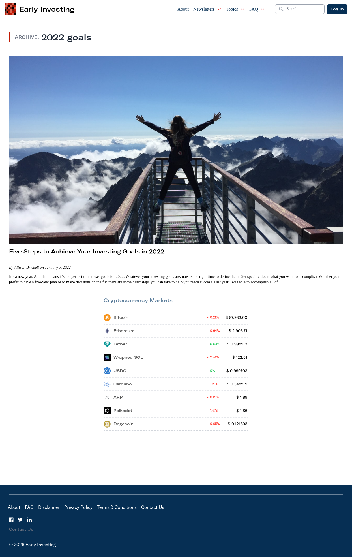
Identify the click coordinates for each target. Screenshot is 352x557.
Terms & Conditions (117, 507)
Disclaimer (49, 507)
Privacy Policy (78, 507)
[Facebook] (11, 519)
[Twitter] (20, 519)
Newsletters (207, 9)
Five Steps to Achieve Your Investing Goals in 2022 (86, 251)
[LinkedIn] (29, 519)
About (183, 9)
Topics (235, 9)
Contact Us (152, 507)
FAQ (257, 9)
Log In (337, 9)
